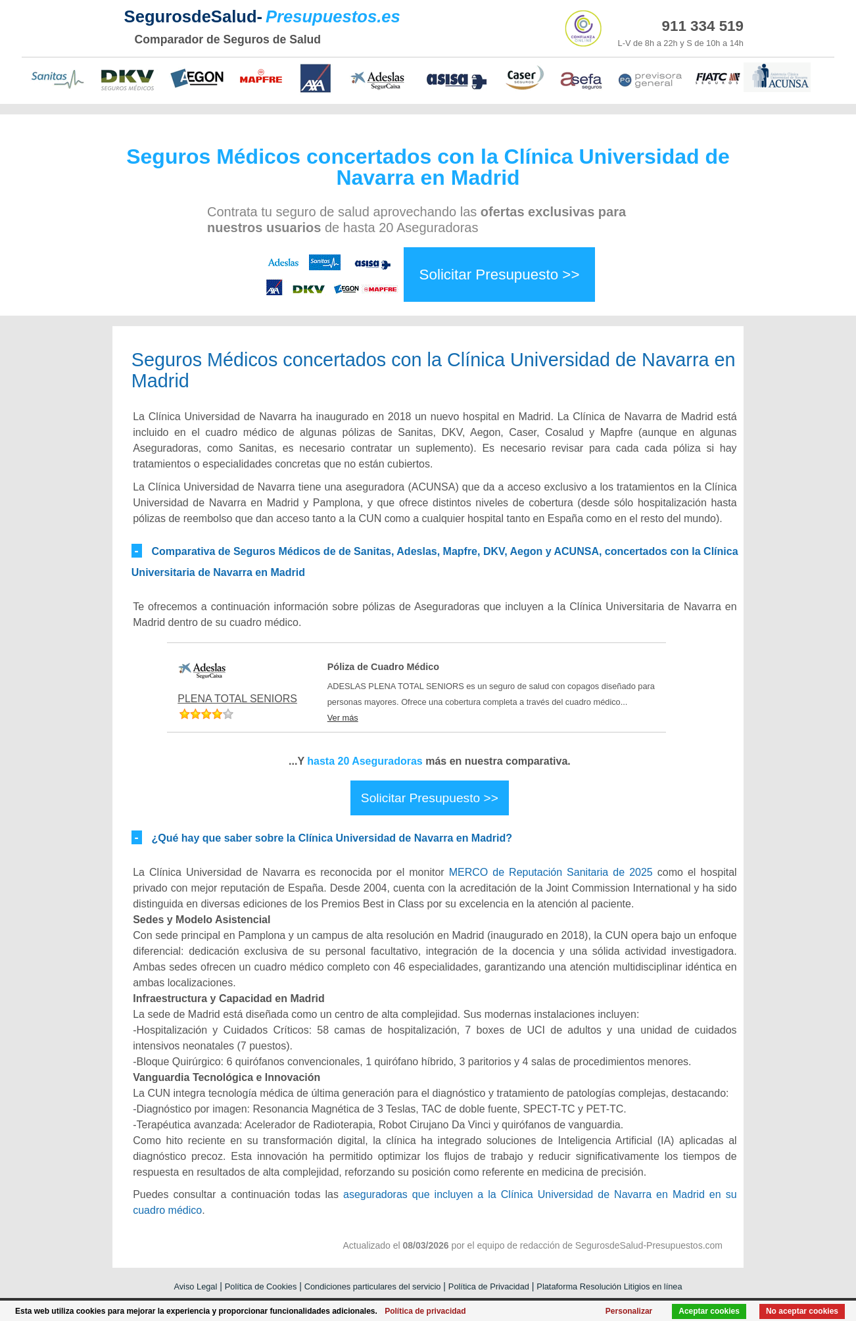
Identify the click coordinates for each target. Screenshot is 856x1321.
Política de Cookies (261, 1286)
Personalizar (629, 1311)
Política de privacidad (425, 1311)
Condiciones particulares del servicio (372, 1286)
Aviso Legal (195, 1286)
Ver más (342, 718)
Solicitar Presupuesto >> (499, 274)
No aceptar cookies (802, 1311)
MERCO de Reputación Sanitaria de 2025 (551, 872)
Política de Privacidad (488, 1286)
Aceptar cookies (709, 1311)
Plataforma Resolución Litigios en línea (609, 1286)
